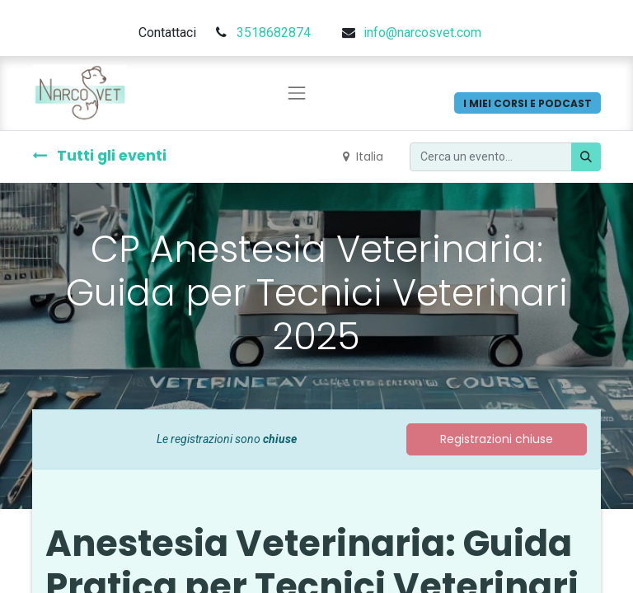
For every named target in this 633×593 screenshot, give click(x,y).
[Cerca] (586, 156)
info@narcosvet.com (422, 32)
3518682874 (274, 32)
